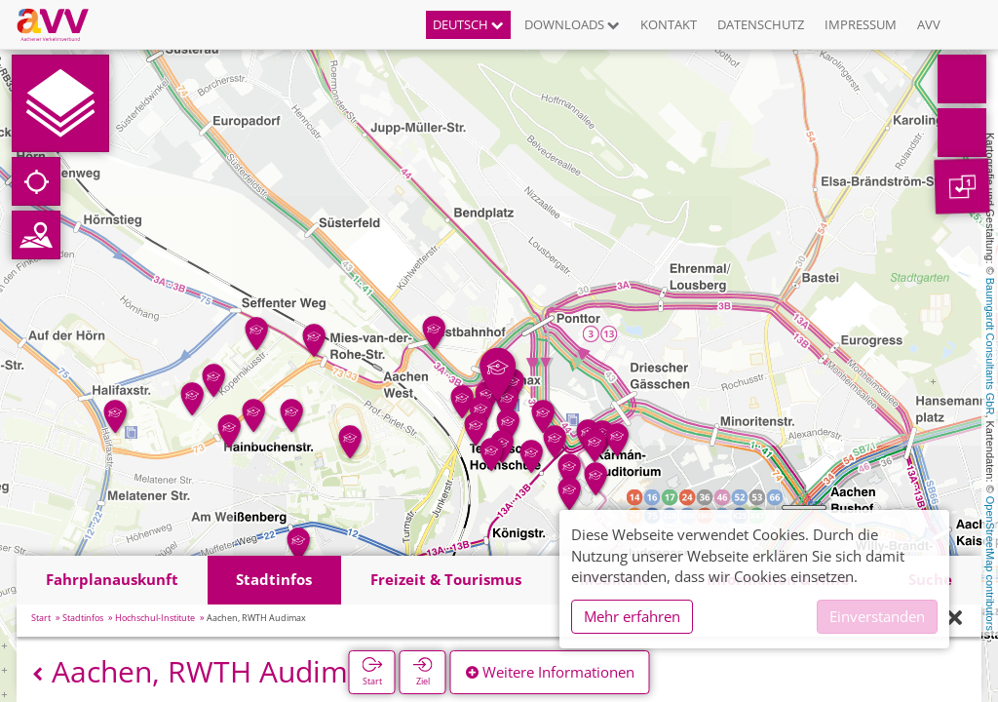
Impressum (861, 24)
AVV (928, 24)
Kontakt (668, 24)
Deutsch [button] (468, 24)
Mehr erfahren (632, 616)
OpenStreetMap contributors (990, 563)
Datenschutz (760, 24)
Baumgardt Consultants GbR (990, 346)
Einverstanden (877, 616)
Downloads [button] (572, 24)
